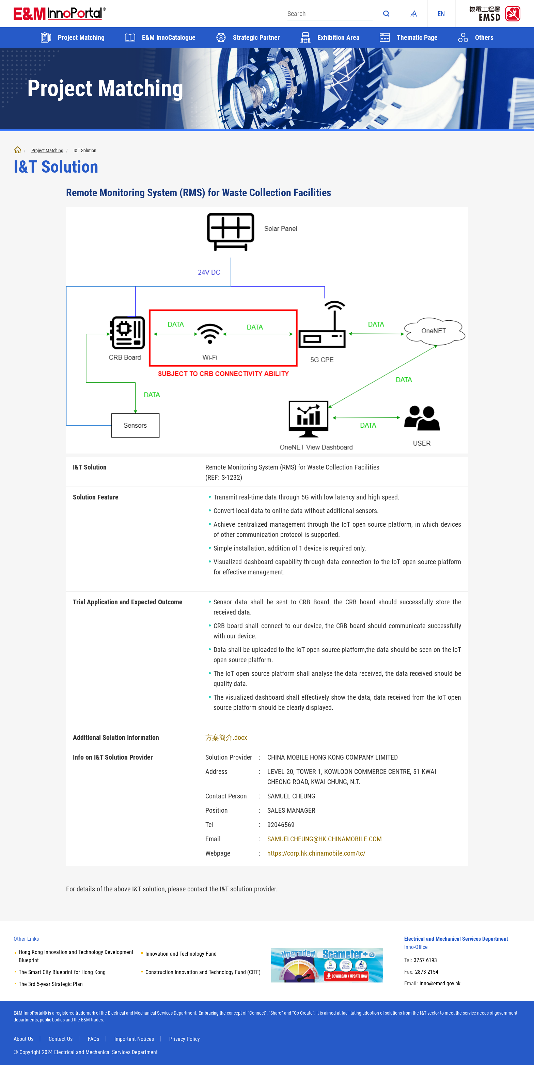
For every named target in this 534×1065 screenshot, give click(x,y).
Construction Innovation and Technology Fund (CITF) (203, 972)
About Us (23, 1039)
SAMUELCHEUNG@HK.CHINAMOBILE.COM (324, 839)
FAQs (93, 1039)
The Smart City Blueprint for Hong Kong (62, 972)
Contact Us (61, 1039)
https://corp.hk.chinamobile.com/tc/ (316, 853)
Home (17, 149)
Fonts (413, 13)
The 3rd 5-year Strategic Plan (51, 984)
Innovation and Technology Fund (181, 954)
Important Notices (134, 1039)
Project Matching (47, 150)
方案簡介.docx (226, 737)
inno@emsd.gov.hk (440, 983)
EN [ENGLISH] (441, 13)
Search (386, 13)
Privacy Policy (184, 1039)
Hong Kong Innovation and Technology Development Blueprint (76, 956)
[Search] (330, 13)
